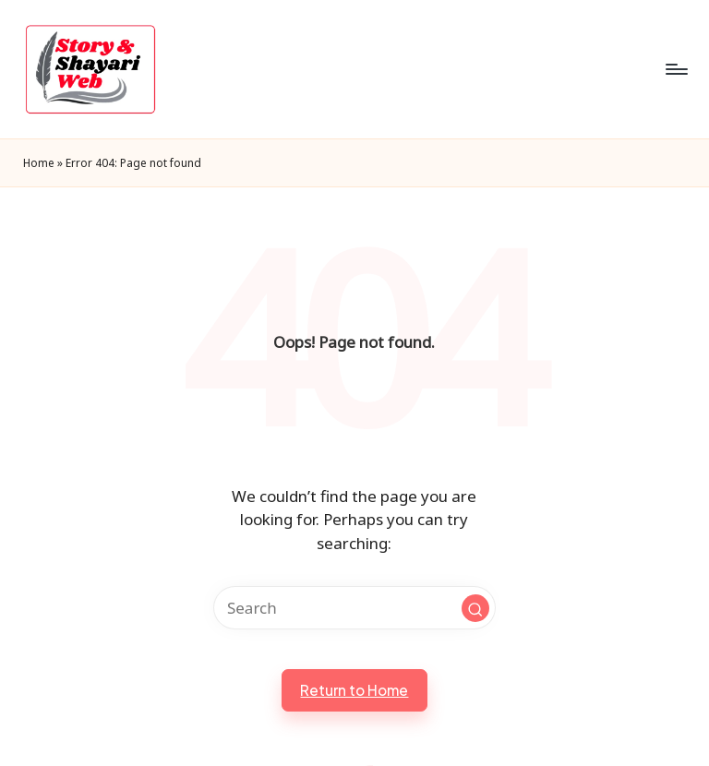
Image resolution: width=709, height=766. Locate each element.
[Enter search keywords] (354, 607)
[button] (475, 608)
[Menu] (675, 69)
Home (38, 162)
